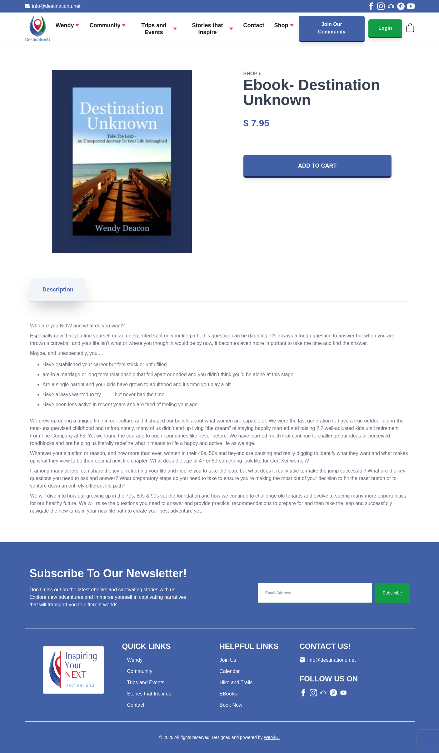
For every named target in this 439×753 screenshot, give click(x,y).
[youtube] (411, 6)
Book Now (231, 705)
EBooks (228, 693)
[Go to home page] (38, 29)
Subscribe (392, 592)
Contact (135, 705)
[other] (391, 6)
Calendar (230, 671)
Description (57, 289)
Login (385, 28)
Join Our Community (332, 28)
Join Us (228, 660)
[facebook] (371, 6)
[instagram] (381, 6)
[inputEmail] (314, 593)
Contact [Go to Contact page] (253, 25)
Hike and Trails (236, 682)
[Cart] (410, 27)
